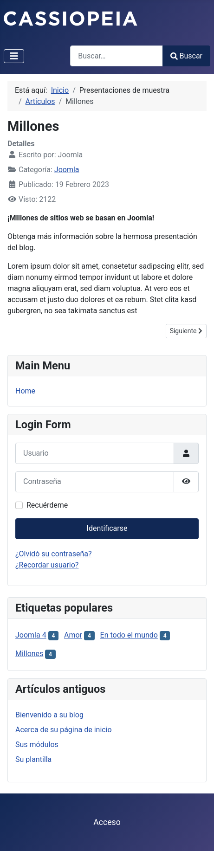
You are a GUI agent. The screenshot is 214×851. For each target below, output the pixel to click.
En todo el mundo (129, 635)
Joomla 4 (30, 635)
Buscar (186, 56)
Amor (73, 635)
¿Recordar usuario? (46, 565)
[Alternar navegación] (14, 56)
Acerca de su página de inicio (63, 729)
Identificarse (107, 528)
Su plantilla (33, 759)
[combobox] (116, 55)
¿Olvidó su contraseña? (53, 553)
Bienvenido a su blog (49, 714)
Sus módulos (36, 744)
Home (25, 391)
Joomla (66, 169)
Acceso (106, 822)
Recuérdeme (47, 505)
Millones (29, 653)
